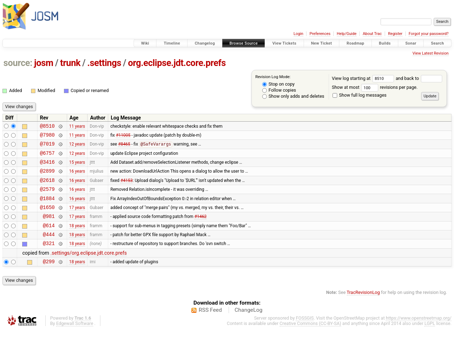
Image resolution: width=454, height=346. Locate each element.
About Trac (372, 33)
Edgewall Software (74, 339)
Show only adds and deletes (293, 96)
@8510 (47, 126)
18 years (77, 237)
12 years (77, 146)
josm (43, 63)
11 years (77, 126)
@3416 (47, 167)
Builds (385, 43)
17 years (77, 217)
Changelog (205, 43)
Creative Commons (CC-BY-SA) (310, 339)
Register (395, 33)
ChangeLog (249, 326)
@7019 (47, 146)
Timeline (172, 43)
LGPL (429, 339)
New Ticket (321, 43)
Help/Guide (346, 33)
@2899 (47, 177)
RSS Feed (210, 326)
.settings (104, 63)
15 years (77, 167)
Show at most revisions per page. (375, 87)
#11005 (123, 136)
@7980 (47, 136)
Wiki (145, 43)
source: (18, 63)
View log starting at (364, 78)
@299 (49, 277)
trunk (70, 63)
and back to (419, 78)
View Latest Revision (431, 53)
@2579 (47, 197)
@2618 (47, 187)
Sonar (410, 43)
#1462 (200, 227)
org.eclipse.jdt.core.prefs (177, 63)
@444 (49, 248)
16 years (77, 177)
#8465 (124, 147)
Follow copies (279, 90)
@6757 (47, 157)
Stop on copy (278, 84)
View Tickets (284, 43)
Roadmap (355, 43)
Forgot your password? (429, 33)
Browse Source (244, 43)
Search (437, 43)
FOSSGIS (305, 334)
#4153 (126, 187)
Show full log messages (359, 95)
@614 (49, 238)
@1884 (47, 207)
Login (298, 33)
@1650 (47, 217)
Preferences (319, 33)
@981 (49, 227)
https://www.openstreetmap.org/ (418, 334)
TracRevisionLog (363, 308)
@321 (49, 258)
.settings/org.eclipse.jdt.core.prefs (88, 268)
